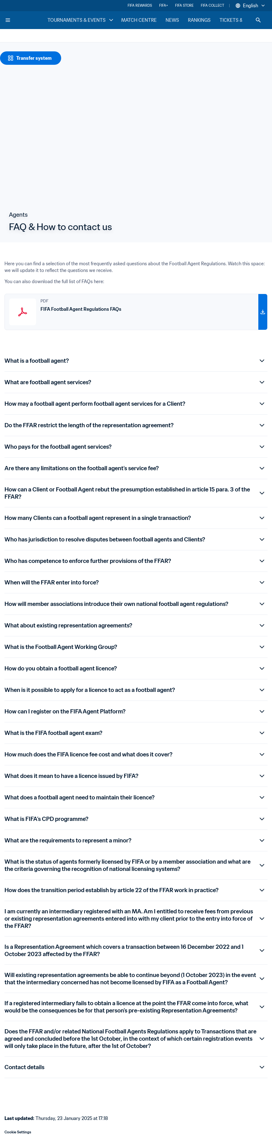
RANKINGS (199, 20)
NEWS (172, 20)
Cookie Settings (17, 1132)
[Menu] (7, 20)
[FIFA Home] (26, 20)
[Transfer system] (30, 58)
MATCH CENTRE (139, 20)
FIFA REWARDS (140, 5)
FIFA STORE (184, 5)
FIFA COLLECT (212, 5)
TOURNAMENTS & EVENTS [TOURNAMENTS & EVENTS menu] (80, 20)
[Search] (258, 20)
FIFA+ (163, 5)
